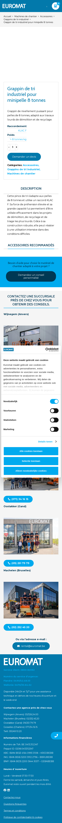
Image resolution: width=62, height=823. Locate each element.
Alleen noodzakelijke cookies (31, 470)
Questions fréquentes (15, 804)
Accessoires (46, 16)
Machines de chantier (25, 16)
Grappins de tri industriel (16, 19)
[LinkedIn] (8, 790)
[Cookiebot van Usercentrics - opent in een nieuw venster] (45, 350)
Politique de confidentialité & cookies (23, 817)
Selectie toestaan (31, 461)
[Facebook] (5, 790)
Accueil (7, 16)
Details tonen (45, 441)
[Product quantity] (13, 147)
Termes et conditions (15, 810)
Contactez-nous (12, 797)
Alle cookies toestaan (30, 451)
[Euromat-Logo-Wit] (14, 6)
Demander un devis (24, 156)
